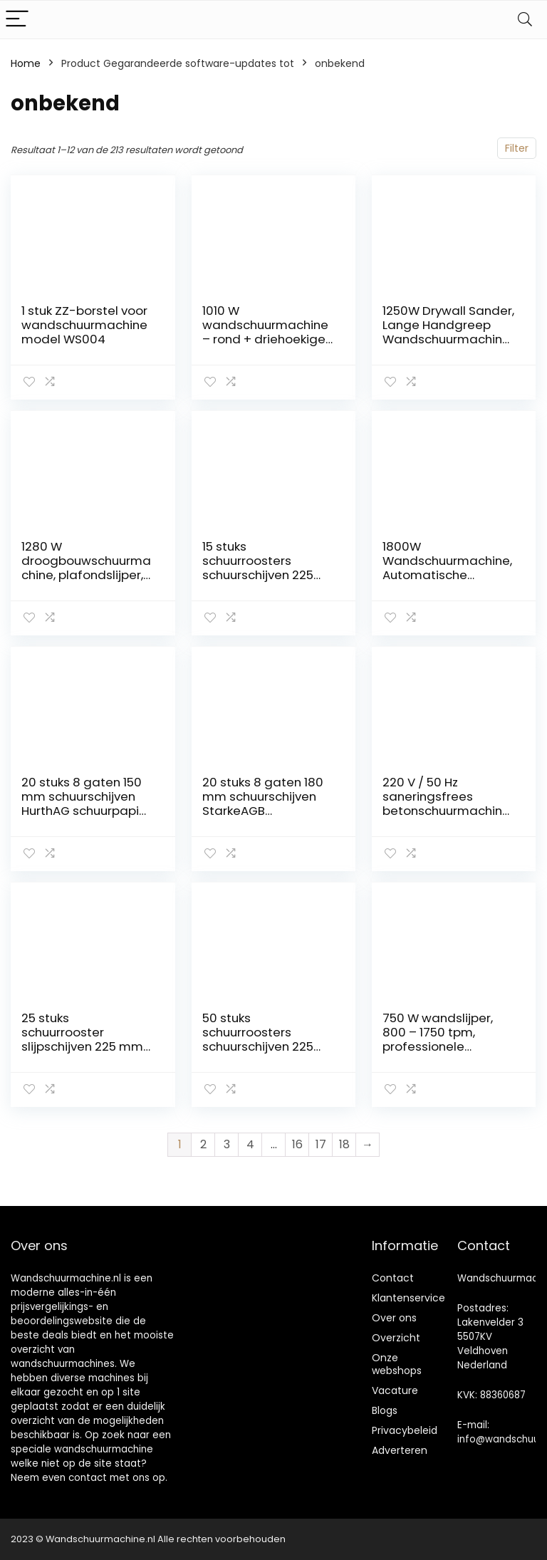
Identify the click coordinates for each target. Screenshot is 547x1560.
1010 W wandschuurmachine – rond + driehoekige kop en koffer (265, 332)
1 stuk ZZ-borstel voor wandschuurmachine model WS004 (84, 325)
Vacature (395, 1390)
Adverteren (399, 1450)
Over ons (394, 1318)
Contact (393, 1278)
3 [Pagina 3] (227, 1144)
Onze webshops (397, 1364)
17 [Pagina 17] (321, 1144)
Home (26, 63)
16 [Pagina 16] (297, 1144)
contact (87, 1477)
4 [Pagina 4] (250, 1144)
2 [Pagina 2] (203, 1144)
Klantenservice (408, 1298)
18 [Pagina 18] (344, 1144)
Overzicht (396, 1338)
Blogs (384, 1410)
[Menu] (17, 19)
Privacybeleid (404, 1430)
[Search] (525, 19)
